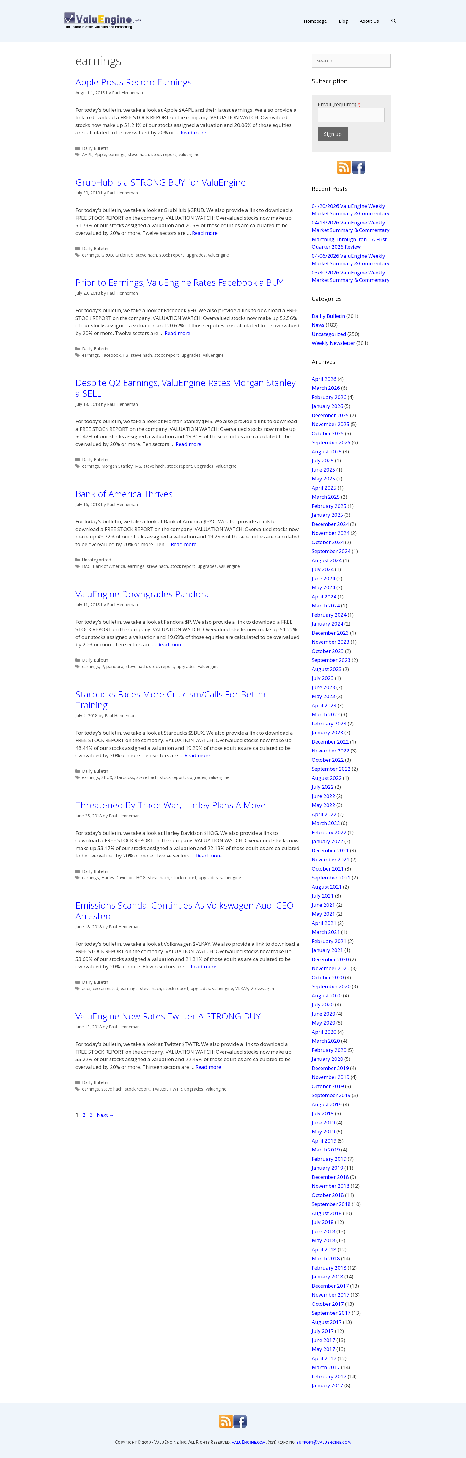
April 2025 (324, 487)
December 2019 (330, 1068)
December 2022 (330, 741)
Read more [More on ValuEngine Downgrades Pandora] (170, 644)
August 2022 (327, 777)
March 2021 (326, 931)
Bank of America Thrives (124, 494)
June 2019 (323, 1122)
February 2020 (329, 1050)
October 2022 (328, 759)
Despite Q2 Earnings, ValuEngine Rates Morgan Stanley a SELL (185, 387)
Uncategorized (96, 560)
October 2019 (328, 1086)
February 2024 (329, 614)
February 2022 (329, 832)
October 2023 (328, 651)
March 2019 (326, 1149)
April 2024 (324, 596)
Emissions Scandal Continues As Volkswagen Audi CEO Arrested (184, 910)
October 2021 (328, 868)
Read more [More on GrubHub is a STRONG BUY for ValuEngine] (205, 233)
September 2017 (331, 1312)
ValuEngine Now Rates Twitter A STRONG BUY (168, 1016)
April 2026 (324, 379)
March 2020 (326, 1040)
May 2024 (323, 587)
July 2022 (323, 786)
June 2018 (323, 1231)
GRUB (107, 255)
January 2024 (327, 623)
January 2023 (327, 732)
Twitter (159, 1089)
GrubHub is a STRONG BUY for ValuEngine (160, 182)
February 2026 (329, 397)
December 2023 (330, 632)
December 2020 (330, 959)
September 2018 (331, 1204)
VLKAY (241, 988)
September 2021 (331, 877)
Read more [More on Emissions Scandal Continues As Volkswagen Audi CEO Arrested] (203, 966)
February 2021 (329, 941)
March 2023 (326, 714)
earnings (116, 154)
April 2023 (324, 705)
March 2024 (326, 605)
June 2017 (323, 1340)
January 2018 (327, 1276)
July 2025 (323, 460)
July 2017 (323, 1330)
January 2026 (327, 406)
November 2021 (331, 859)
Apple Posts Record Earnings (133, 82)
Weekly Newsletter (333, 343)
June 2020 (323, 1013)
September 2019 (331, 1095)
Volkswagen (262, 988)
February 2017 (329, 1376)
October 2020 (328, 977)
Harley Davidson (117, 877)
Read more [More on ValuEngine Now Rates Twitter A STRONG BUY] (208, 1066)
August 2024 (327, 560)
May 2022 (323, 805)
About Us (369, 21)
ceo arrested (105, 988)
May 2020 (323, 1022)
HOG (141, 877)
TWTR (175, 1089)
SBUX (106, 777)
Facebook (111, 355)
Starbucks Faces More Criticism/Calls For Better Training (171, 699)
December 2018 (330, 1176)
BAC (86, 566)
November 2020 (331, 968)
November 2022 (331, 750)
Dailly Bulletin (95, 148)
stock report (163, 154)
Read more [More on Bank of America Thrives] (183, 544)
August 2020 (327, 995)
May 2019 (323, 1131)
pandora (114, 666)
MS (138, 466)
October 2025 (328, 433)
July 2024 (323, 569)
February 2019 (329, 1158)
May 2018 (323, 1240)
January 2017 (327, 1385)
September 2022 (331, 768)
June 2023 (323, 687)
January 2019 (327, 1167)
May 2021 (323, 913)
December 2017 (330, 1285)
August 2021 (327, 886)
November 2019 (331, 1077)
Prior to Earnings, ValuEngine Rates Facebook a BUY (179, 282)
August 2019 (327, 1104)
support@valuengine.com (324, 1442)
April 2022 (324, 814)
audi (86, 988)
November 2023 (331, 641)
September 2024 (331, 551)
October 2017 (328, 1303)
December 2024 (330, 524)
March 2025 (326, 496)
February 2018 (329, 1267)
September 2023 (331, 659)
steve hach (138, 154)
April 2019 (324, 1140)
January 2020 (327, 1058)
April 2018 (324, 1249)
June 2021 (323, 904)
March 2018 (326, 1258)
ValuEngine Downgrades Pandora (142, 594)
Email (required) (339, 104)
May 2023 (323, 696)
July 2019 (323, 1113)
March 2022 (326, 823)
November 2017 (331, 1294)
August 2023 (327, 669)
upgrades (196, 255)
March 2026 (326, 387)
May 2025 (323, 478)
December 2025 (330, 415)
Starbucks (124, 777)
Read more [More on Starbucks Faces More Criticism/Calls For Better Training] (197, 755)
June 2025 (323, 469)
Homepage (315, 21)
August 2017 (327, 1322)
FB (125, 355)
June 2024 (323, 578)
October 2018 (328, 1195)
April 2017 (324, 1358)
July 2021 (323, 895)
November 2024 (331, 533)
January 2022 (327, 841)
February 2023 (329, 723)
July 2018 (323, 1222)
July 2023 (323, 678)
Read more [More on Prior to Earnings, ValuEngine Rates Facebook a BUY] (177, 333)
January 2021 (327, 950)
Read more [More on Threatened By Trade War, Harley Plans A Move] (209, 855)
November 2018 (331, 1185)
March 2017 (326, 1367)
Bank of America (109, 566)
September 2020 (331, 986)
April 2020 (324, 1031)
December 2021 (330, 850)
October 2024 (328, 542)
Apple (100, 154)
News (318, 324)
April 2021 (324, 923)
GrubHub (124, 255)
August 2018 (327, 1213)
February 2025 (329, 505)
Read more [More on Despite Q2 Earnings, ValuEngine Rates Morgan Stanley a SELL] (188, 444)
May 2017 (323, 1349)
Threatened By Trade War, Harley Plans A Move (170, 805)
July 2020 (323, 1004)
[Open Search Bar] (393, 21)
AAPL (87, 154)
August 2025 (327, 451)
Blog (343, 21)
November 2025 (331, 424)
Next (105, 1114)
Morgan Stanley (117, 466)
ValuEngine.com (249, 1442)
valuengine (189, 154)
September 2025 (331, 442)
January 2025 (327, 514)
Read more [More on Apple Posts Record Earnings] (193, 132)
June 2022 (323, 796)
